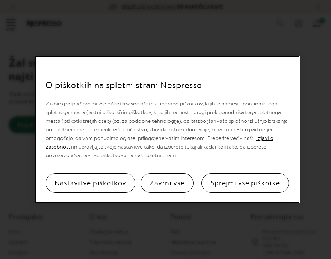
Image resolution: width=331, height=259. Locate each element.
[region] (167, 129)
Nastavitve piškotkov (90, 183)
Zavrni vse (167, 183)
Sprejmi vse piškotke (245, 183)
